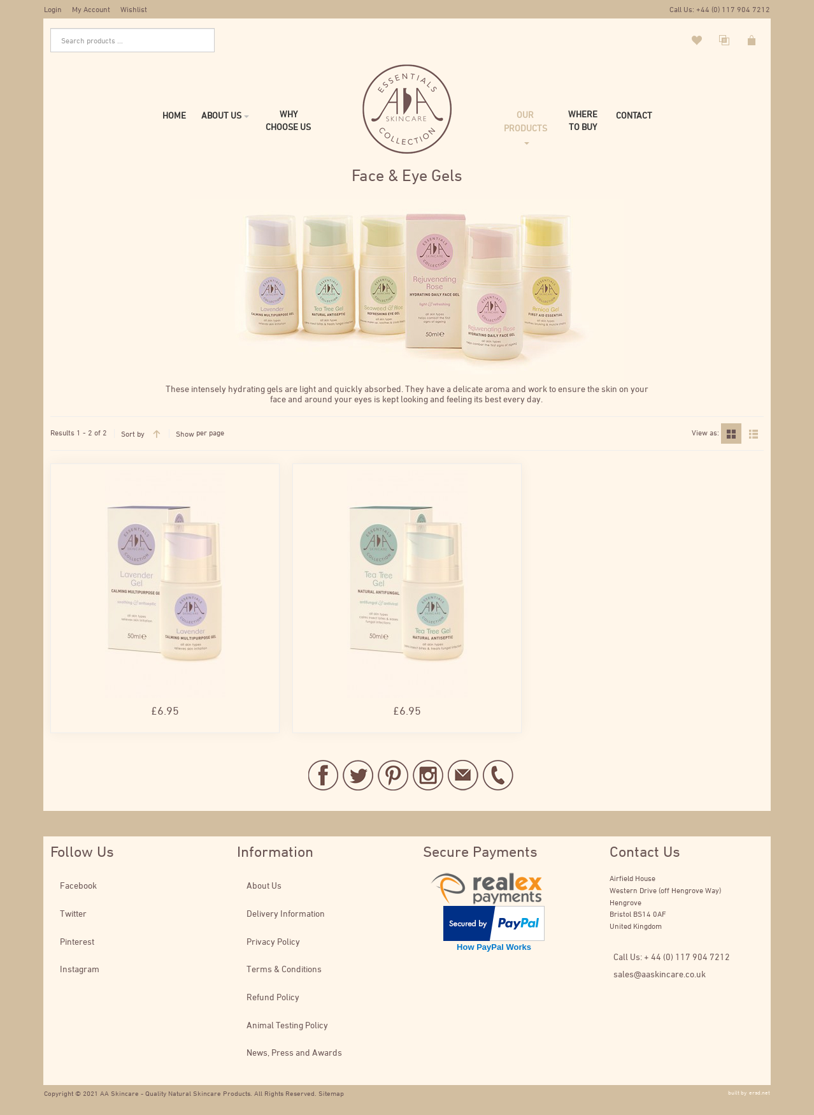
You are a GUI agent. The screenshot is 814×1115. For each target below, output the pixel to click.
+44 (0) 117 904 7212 (733, 8)
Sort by (133, 433)
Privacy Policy (273, 941)
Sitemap (331, 1093)
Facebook (78, 885)
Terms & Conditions (284, 968)
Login (53, 8)
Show (185, 433)
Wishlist (133, 8)
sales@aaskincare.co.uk (659, 973)
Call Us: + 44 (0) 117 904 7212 (671, 956)
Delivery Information (285, 913)
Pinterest (77, 941)
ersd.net (759, 1092)
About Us (264, 885)
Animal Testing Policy (287, 1024)
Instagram (79, 968)
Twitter (73, 913)
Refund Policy (272, 996)
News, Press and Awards (294, 1052)
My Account (91, 8)
